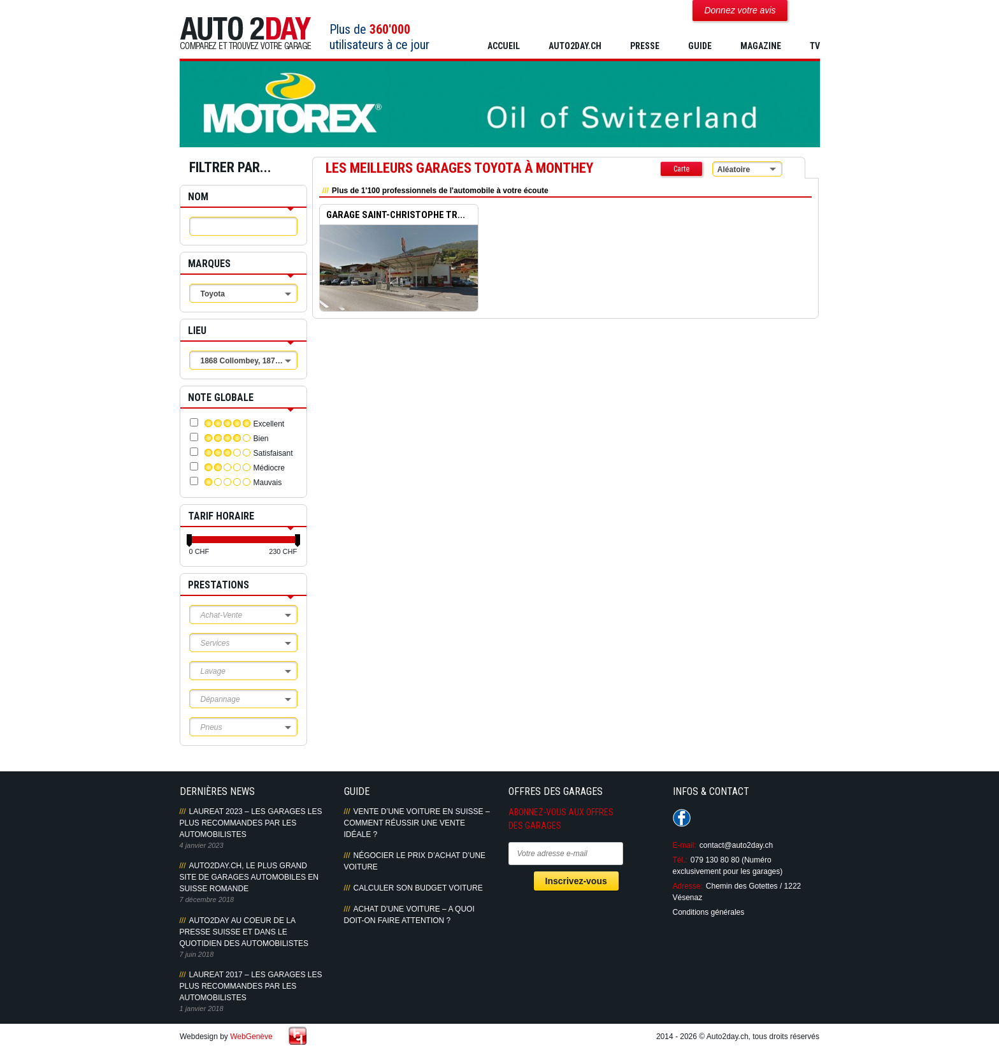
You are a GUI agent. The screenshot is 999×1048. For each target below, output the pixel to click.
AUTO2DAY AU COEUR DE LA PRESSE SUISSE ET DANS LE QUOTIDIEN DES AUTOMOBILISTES (244, 932)
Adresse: (688, 886)
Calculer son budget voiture (418, 888)
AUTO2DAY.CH (575, 46)
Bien (261, 438)
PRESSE (644, 46)
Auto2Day (246, 33)
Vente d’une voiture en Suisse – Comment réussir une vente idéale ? (417, 823)
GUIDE (700, 46)
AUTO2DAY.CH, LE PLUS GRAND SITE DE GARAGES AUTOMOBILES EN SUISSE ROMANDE (249, 877)
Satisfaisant (273, 453)
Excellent (269, 423)
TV (815, 46)
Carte (681, 168)
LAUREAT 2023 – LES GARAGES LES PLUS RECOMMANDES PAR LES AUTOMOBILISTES (251, 823)
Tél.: (680, 859)
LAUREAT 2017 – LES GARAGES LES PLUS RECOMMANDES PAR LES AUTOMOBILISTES (251, 986)
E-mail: (684, 845)
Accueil (503, 46)
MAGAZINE (760, 46)
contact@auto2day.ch (736, 845)
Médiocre (269, 467)
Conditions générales (709, 912)
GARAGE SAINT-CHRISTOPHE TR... (395, 215)
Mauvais (268, 482)
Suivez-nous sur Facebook (682, 818)
